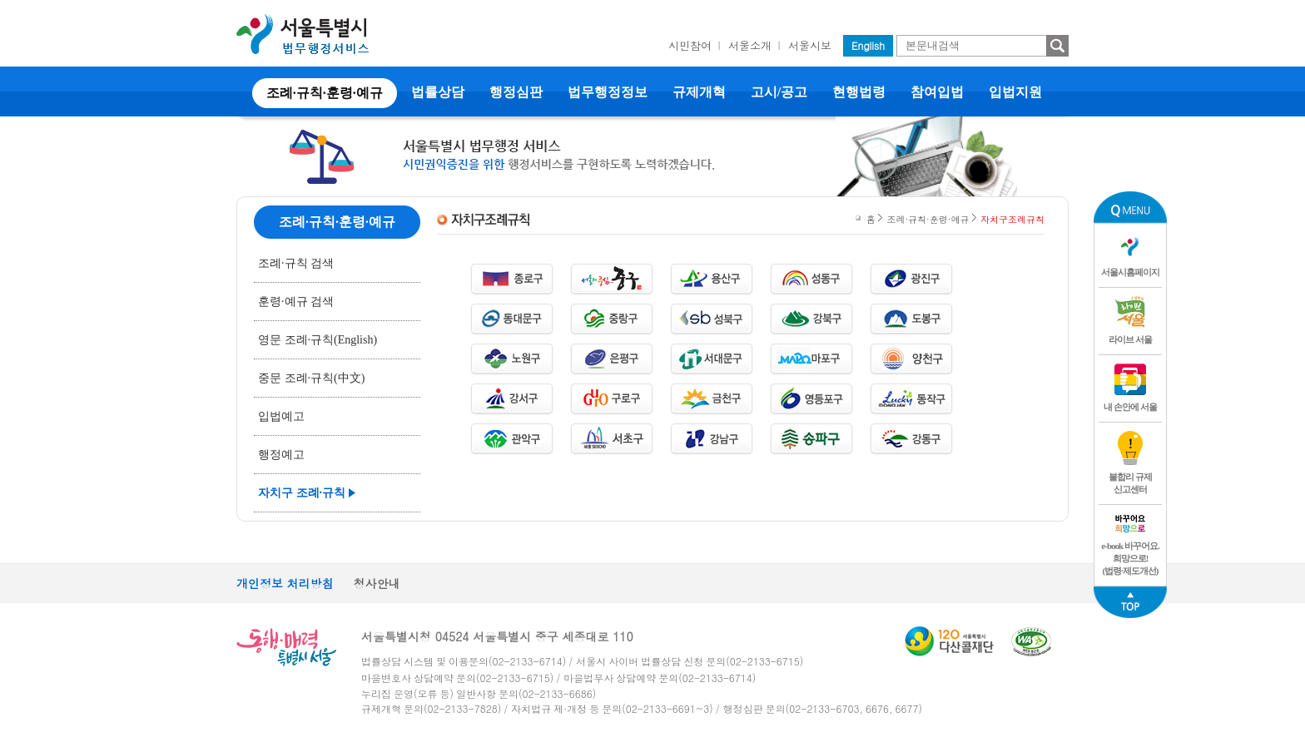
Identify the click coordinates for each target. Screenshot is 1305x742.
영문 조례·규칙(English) (317, 340)
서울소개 (750, 45)
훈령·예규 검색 (296, 301)
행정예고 (281, 454)
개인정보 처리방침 (285, 583)
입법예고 (281, 416)
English (868, 45)
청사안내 (377, 583)
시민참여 (690, 45)
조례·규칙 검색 (296, 263)
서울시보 (809, 45)
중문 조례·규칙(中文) (311, 378)
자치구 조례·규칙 (301, 493)
